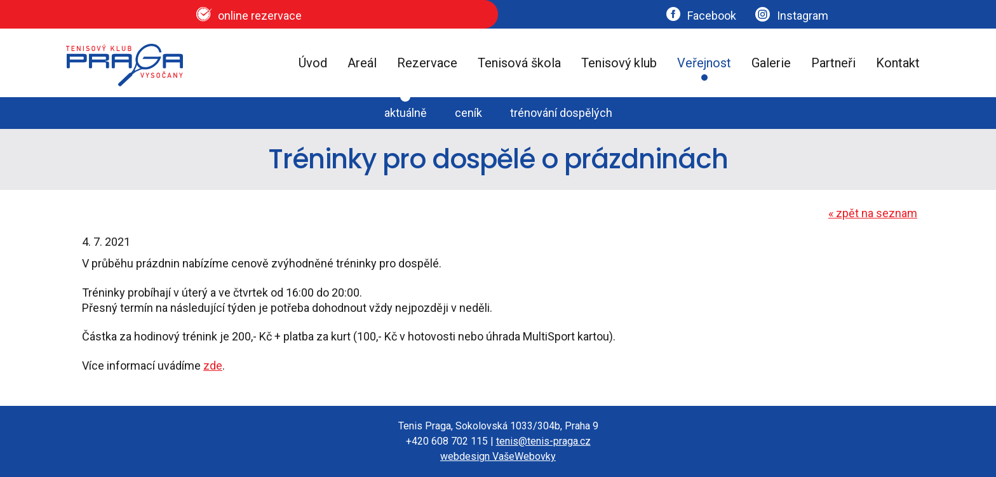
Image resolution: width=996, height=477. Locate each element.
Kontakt (898, 63)
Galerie (771, 63)
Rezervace (427, 63)
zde (212, 365)
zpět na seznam (872, 213)
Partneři (833, 63)
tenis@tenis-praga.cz (543, 441)
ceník (468, 112)
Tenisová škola (519, 63)
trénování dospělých (561, 112)
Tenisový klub (619, 63)
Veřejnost (704, 63)
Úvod (313, 63)
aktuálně (405, 112)
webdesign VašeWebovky (498, 456)
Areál (362, 63)
